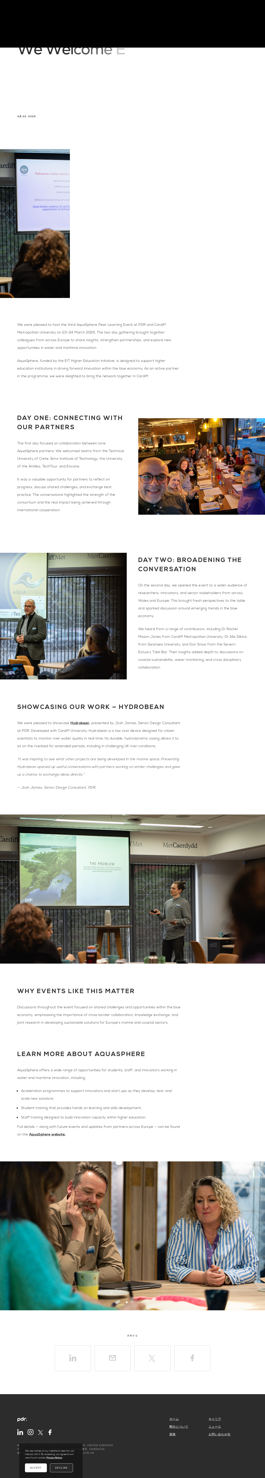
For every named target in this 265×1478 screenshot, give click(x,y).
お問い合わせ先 (220, 1434)
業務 (172, 1434)
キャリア (215, 1419)
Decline (61, 1468)
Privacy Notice (54, 1457)
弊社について (178, 1426)
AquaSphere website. (47, 1134)
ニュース (215, 1426)
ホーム (174, 1419)
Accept (36, 1468)
